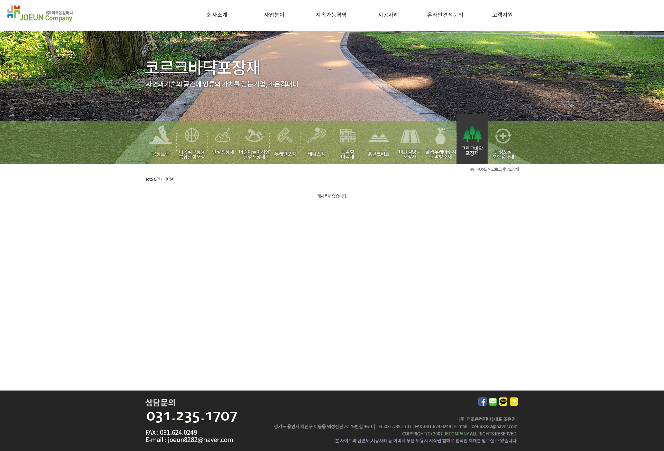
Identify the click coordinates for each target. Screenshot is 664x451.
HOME (482, 169)
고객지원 (502, 15)
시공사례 (388, 15)
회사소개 (217, 15)
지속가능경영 (331, 15)
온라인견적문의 (445, 15)
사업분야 (274, 15)
